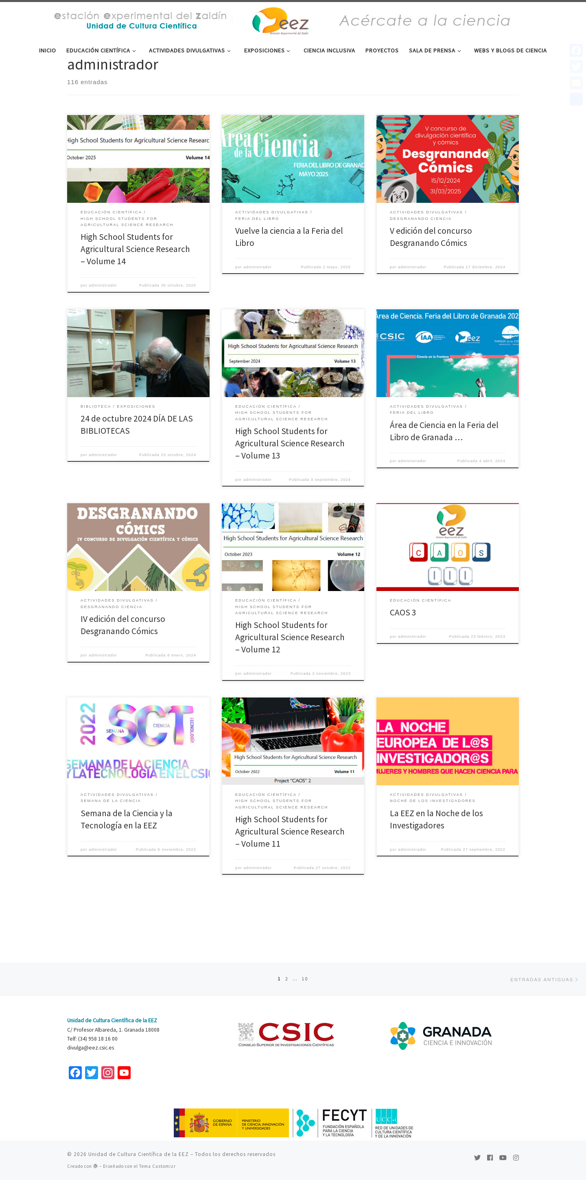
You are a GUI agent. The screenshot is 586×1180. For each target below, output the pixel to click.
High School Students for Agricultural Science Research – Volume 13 (290, 482)
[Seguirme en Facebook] (490, 1158)
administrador (103, 324)
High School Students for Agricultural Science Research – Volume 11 (290, 870)
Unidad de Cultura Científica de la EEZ (138, 1154)
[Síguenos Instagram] (516, 1158)
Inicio (73, 76)
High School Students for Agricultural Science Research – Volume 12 (290, 676)
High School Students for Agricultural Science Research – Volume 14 (135, 288)
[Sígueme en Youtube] (503, 1158)
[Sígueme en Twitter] (477, 1158)
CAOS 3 (403, 651)
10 (305, 978)
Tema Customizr (157, 1166)
